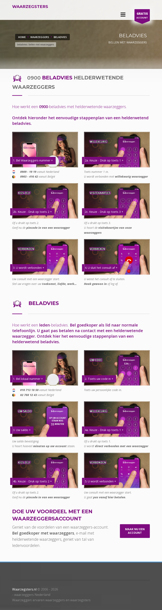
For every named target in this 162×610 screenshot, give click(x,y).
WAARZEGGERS (39, 37)
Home (22, 37)
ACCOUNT (142, 16)
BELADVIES (60, 37)
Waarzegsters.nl (24, 589)
